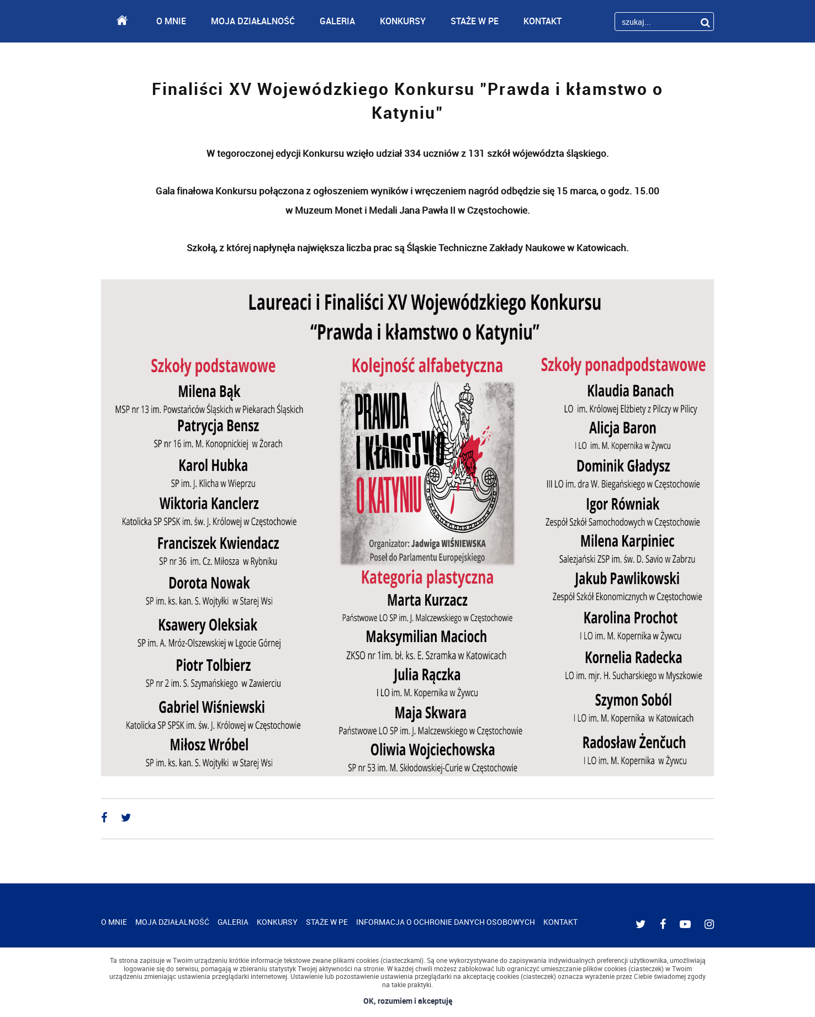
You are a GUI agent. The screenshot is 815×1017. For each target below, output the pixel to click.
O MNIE (171, 21)
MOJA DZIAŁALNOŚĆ (253, 21)
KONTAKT (542, 21)
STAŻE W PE (475, 21)
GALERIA (337, 21)
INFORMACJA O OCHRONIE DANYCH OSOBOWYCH (445, 922)
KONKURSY (403, 21)
